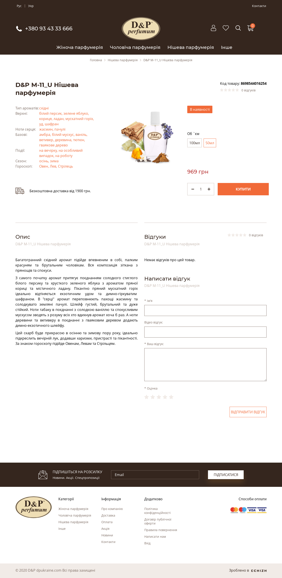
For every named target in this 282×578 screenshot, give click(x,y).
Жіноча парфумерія (79, 47)
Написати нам (155, 536)
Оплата (107, 522)
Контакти (259, 6)
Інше (226, 47)
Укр (31, 6)
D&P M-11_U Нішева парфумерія (167, 60)
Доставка (108, 515)
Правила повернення (160, 530)
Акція (105, 528)
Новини (107, 535)
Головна (96, 60)
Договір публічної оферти (157, 521)
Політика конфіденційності (157, 511)
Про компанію (112, 509)
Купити (243, 189)
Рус (19, 6)
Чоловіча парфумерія (135, 47)
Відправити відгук (248, 412)
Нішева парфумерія (190, 47)
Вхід (147, 543)
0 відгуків (248, 90)
